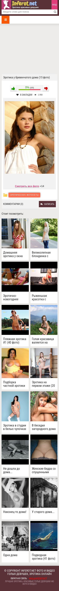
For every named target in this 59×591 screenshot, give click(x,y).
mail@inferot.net (38, 578)
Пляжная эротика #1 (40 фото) (14, 340)
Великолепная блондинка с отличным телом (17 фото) (43, 254)
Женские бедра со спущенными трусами (44, 470)
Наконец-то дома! (14, 512)
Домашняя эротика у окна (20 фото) (13, 254)
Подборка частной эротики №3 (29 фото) (14, 383)
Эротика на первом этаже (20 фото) (43, 383)
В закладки (24, 95)
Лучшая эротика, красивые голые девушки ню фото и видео (29, 582)
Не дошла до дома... (11, 470)
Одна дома (10, 555)
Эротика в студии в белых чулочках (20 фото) (14, 427)
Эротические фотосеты (24, 195)
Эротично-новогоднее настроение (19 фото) (13, 297)
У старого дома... (43, 512)
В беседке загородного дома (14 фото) (44, 427)
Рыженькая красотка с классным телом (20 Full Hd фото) (43, 297)
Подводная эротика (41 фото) (43, 556)
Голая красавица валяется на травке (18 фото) (43, 340)
